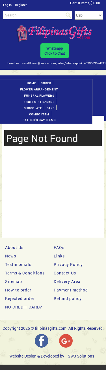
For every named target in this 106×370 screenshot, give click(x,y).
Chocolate (33, 108)
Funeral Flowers (39, 96)
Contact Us (65, 273)
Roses (46, 83)
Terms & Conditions (25, 273)
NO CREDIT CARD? (23, 307)
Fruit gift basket (39, 102)
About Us (14, 247)
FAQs (59, 247)
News (10, 256)
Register (21, 5)
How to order (18, 290)
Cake (51, 108)
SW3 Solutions (81, 356)
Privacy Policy (68, 264)
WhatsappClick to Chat (54, 51)
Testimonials (18, 264)
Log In (7, 5)
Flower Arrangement (39, 89)
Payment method (71, 290)
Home (31, 83)
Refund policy (68, 298)
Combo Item (39, 114)
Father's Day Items (39, 120)
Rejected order (19, 298)
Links (59, 256)
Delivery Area (67, 281)
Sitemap (13, 281)
